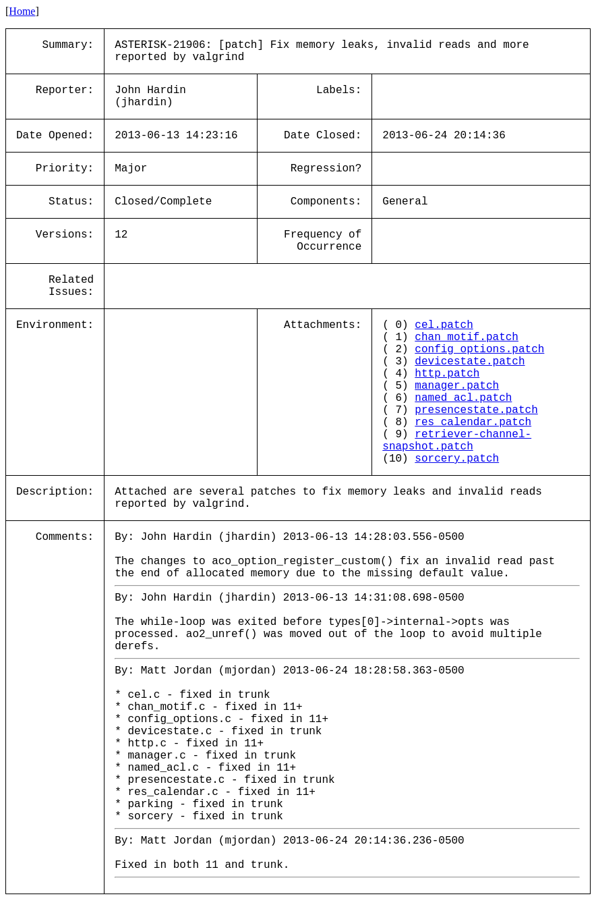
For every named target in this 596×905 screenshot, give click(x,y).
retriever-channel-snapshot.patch (456, 441)
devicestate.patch (470, 362)
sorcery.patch (457, 459)
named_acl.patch (463, 398)
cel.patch (444, 325)
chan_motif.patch (466, 337)
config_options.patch (479, 350)
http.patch (447, 374)
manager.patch (457, 386)
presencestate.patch (476, 410)
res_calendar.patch (473, 422)
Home (22, 11)
